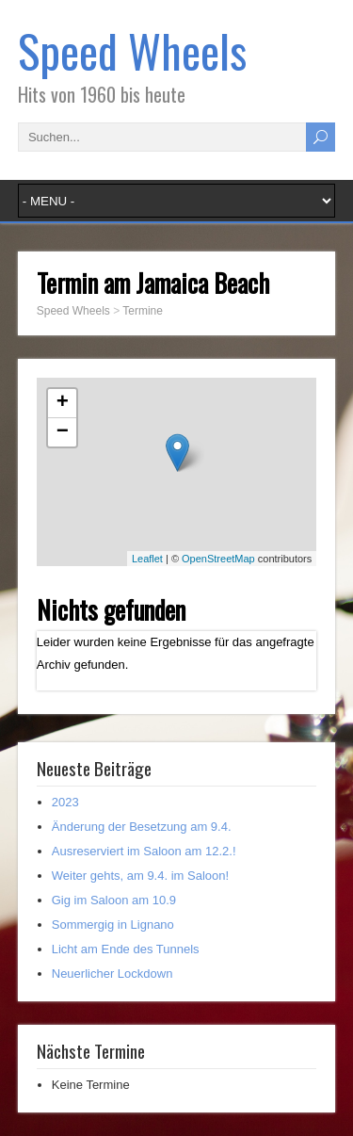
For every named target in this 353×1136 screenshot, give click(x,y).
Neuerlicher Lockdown (112, 973)
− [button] (62, 432)
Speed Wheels (132, 50)
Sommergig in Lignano (113, 924)
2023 (65, 802)
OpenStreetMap (218, 558)
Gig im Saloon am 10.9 (114, 900)
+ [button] (62, 403)
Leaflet (147, 558)
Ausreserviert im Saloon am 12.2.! (144, 851)
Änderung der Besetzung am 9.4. (142, 827)
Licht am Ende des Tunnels (126, 949)
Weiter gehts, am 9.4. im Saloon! (140, 875)
